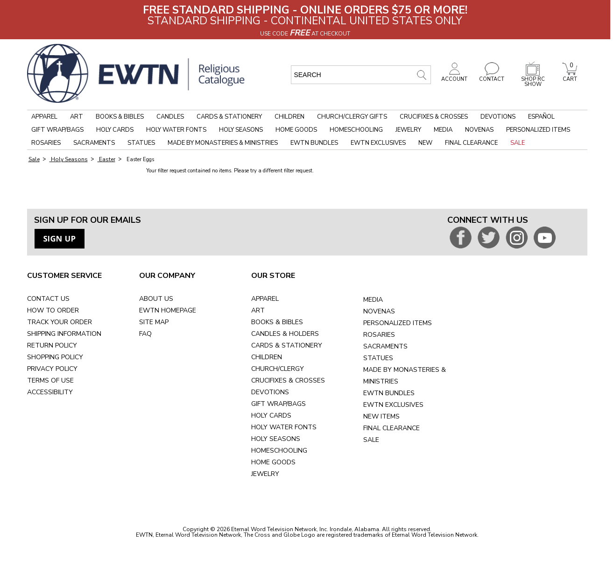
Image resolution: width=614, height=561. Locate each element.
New (425, 143)
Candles (170, 117)
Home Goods (296, 130)
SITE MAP (154, 322)
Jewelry (408, 130)
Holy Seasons (241, 130)
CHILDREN (266, 357)
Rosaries (46, 143)
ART (258, 310)
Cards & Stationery (229, 117)
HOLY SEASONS (275, 438)
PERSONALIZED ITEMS (397, 323)
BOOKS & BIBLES (277, 322)
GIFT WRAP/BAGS (278, 403)
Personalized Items (538, 130)
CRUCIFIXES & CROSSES (288, 380)
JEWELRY (265, 473)
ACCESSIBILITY (50, 392)
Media (443, 130)
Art (76, 117)
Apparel (44, 117)
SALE (371, 439)
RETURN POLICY (52, 345)
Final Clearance (471, 143)
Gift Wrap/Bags (57, 130)
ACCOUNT (454, 77)
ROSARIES (379, 334)
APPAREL (265, 298)
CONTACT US (48, 298)
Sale (517, 143)
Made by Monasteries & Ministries (223, 143)
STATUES (378, 358)
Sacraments (94, 143)
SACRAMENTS (385, 346)
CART (569, 77)
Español (541, 117)
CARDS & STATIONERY (286, 345)
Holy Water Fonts (176, 130)
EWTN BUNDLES (389, 393)
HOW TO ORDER (53, 310)
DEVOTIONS (270, 392)
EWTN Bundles (314, 143)
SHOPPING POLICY (55, 357)
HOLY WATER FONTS (284, 427)
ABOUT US (156, 298)
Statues (141, 143)
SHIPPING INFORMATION (64, 333)
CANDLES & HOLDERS (285, 333)
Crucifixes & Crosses (434, 117)
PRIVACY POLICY (52, 368)
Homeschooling (356, 130)
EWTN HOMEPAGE (167, 310)
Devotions (497, 117)
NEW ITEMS (381, 416)
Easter (106, 159)
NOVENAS (379, 311)
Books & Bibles (120, 117)
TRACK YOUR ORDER (59, 322)
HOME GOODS (273, 462)
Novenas (479, 130)
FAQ (145, 333)
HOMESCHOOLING (279, 450)
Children (289, 117)
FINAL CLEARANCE (391, 428)
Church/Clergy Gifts (352, 117)
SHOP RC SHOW (532, 79)
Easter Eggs (139, 159)
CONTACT (491, 77)
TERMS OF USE (50, 380)
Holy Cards (115, 130)
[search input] (361, 74)
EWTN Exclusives (378, 143)
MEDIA (373, 299)
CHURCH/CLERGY (277, 368)
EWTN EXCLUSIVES (393, 404)
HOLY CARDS (271, 415)
